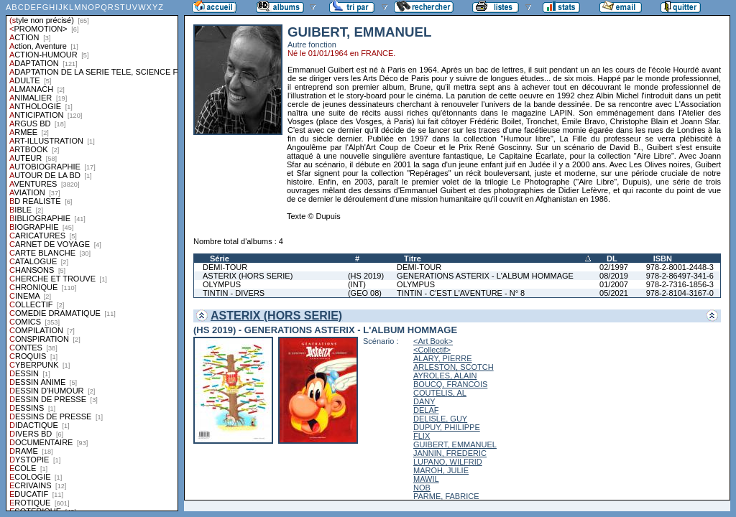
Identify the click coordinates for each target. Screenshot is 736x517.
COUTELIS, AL (439, 392)
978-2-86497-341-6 (680, 275)
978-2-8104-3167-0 (680, 293)
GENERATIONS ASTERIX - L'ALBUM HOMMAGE (485, 275)
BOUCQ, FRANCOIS (450, 384)
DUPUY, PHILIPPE (446, 427)
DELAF (425, 410)
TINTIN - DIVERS (233, 293)
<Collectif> (432, 349)
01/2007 (613, 284)
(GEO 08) (365, 293)
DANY (424, 401)
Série (219, 258)
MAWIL (426, 479)
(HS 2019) (366, 275)
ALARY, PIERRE (442, 358)
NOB (422, 487)
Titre (412, 258)
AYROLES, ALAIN (445, 375)
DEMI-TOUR (225, 267)
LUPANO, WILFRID (447, 461)
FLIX (421, 436)
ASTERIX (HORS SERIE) (248, 275)
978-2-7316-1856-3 (680, 284)
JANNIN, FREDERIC (450, 453)
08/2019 (613, 275)
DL (612, 258)
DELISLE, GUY (440, 418)
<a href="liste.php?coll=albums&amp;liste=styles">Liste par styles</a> (92, 255)
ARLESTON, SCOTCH (453, 367)
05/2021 (613, 293)
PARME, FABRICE (446, 496)
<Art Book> (433, 341)
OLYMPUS (222, 284)
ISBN (662, 258)
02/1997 (613, 267)
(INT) (357, 284)
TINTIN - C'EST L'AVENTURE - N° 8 (461, 293)
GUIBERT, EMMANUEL (455, 444)
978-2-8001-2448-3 (680, 267)
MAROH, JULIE (441, 470)
